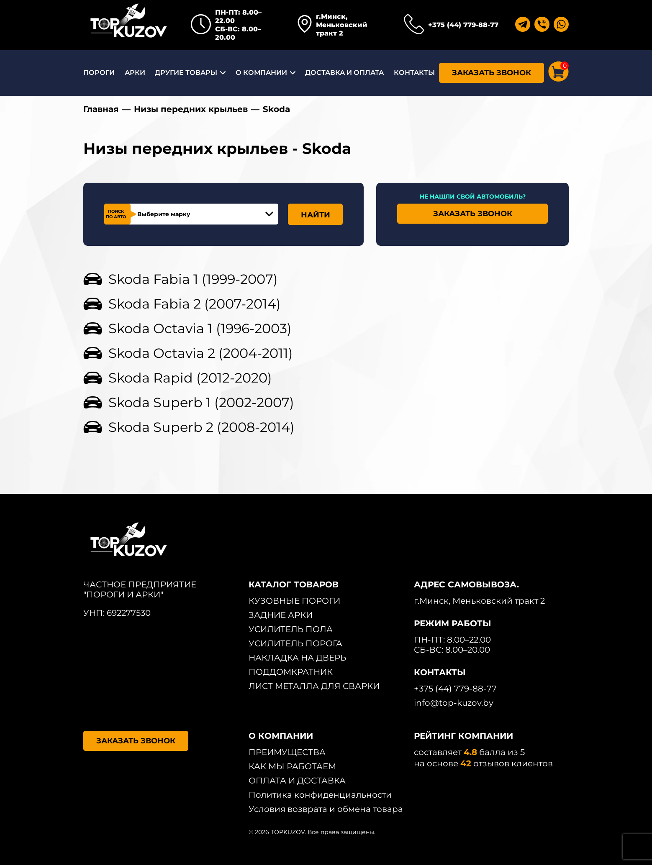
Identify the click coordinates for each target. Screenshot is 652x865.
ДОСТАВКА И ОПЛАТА (344, 73)
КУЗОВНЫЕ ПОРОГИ (294, 601)
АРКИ (135, 73)
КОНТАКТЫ (414, 73)
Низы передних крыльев (191, 109)
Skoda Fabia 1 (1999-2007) (193, 279)
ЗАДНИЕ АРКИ (281, 615)
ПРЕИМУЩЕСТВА (287, 752)
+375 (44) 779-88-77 (463, 25)
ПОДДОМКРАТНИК (291, 672)
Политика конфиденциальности (320, 795)
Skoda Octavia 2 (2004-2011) (200, 353)
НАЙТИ (315, 214)
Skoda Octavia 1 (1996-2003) (200, 328)
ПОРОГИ (99, 73)
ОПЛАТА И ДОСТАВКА (297, 781)
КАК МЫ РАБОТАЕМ (292, 766)
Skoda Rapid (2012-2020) (190, 378)
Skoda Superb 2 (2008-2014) (201, 427)
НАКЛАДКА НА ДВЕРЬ (297, 658)
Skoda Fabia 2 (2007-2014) (194, 304)
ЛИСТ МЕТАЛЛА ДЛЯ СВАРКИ (314, 686)
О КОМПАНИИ (261, 73)
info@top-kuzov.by (453, 703)
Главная (101, 109)
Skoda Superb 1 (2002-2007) (201, 402)
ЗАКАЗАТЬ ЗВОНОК (491, 72)
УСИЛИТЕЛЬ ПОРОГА (295, 643)
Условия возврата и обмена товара (326, 809)
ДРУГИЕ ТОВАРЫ (186, 73)
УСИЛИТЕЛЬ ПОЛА (291, 629)
